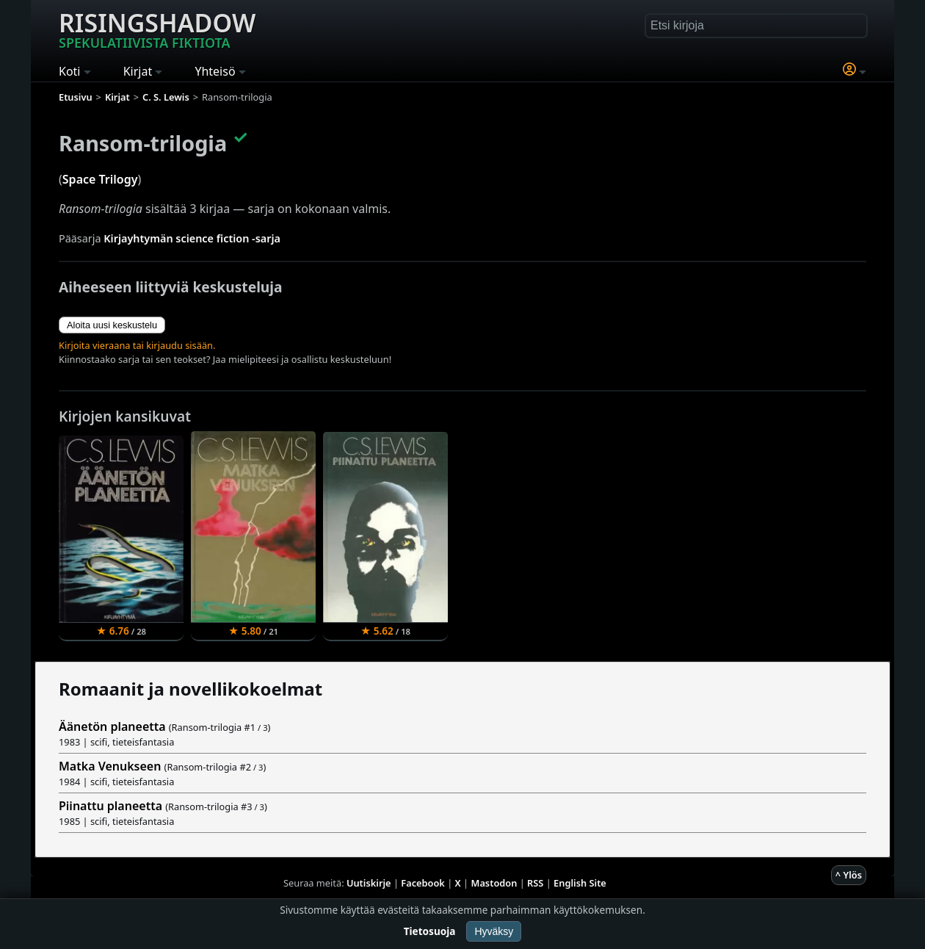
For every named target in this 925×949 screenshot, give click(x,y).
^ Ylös (848, 874)
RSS (535, 883)
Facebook (423, 883)
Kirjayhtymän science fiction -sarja (192, 238)
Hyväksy (493, 931)
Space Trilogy (100, 179)
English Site (580, 883)
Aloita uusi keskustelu (112, 325)
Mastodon (494, 883)
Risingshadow (157, 28)
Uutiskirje (369, 883)
